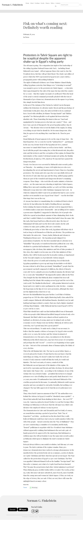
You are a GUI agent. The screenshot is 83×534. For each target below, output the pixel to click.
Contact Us (57, 4)
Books (42, 3)
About (32, 3)
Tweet (25, 487)
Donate (13, 509)
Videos (52, 3)
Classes (47, 3)
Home (27, 3)
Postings (37, 3)
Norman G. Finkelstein (12, 4)
